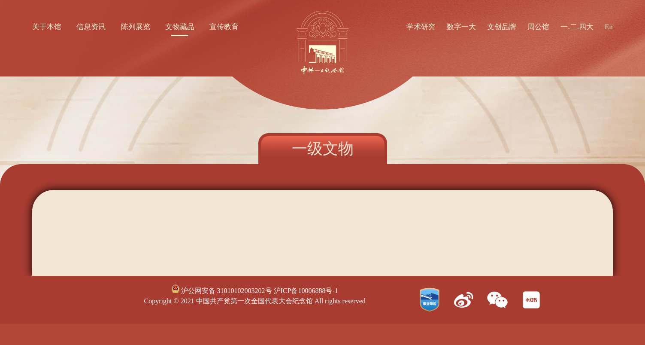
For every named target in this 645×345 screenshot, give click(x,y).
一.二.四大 (577, 27)
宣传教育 (224, 27)
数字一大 (461, 27)
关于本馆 (46, 27)
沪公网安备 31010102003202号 (222, 290)
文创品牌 (501, 27)
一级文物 (323, 148)
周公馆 (538, 27)
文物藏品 (179, 27)
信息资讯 (91, 27)
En (609, 27)
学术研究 (421, 27)
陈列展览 (135, 27)
